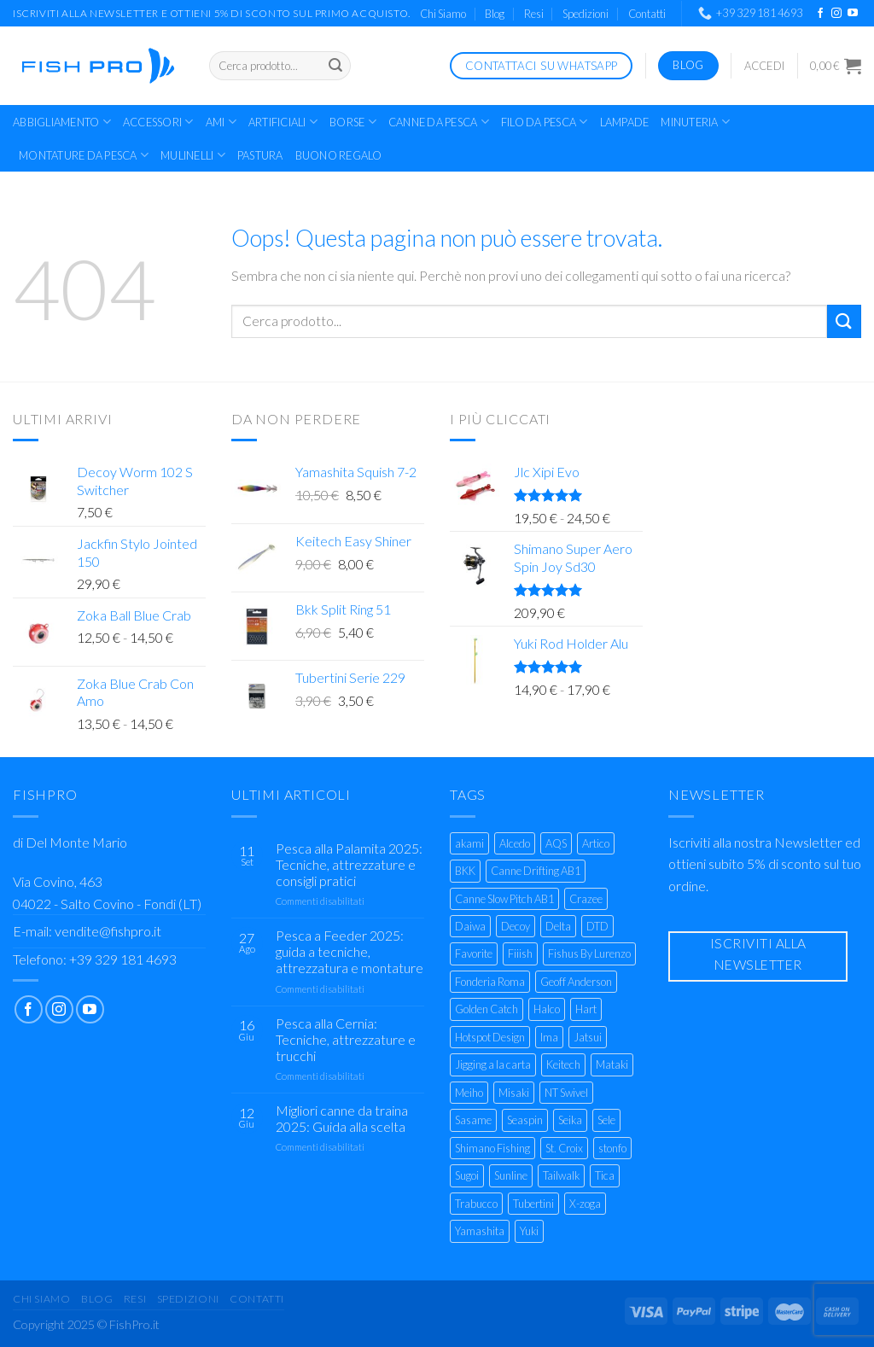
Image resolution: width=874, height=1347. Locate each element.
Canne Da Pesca (438, 122)
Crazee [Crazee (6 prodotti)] (586, 899)
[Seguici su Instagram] (836, 14)
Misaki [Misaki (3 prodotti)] (513, 1092)
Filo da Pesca (544, 122)
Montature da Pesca (84, 155)
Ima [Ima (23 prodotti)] (549, 1037)
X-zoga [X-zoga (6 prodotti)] (585, 1203)
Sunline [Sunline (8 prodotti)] (510, 1175)
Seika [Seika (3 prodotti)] (570, 1120)
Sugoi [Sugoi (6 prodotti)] (467, 1175)
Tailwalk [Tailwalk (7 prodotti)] (561, 1175)
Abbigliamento (62, 122)
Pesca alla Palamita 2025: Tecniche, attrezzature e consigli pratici (349, 864)
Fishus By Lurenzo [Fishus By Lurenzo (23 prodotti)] (589, 953)
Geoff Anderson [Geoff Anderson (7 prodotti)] (576, 981)
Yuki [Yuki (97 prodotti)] (529, 1231)
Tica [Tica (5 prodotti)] (605, 1175)
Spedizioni (585, 13)
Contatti (647, 13)
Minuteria (695, 122)
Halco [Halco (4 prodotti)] (546, 1009)
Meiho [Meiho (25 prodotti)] (469, 1092)
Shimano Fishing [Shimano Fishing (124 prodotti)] (492, 1148)
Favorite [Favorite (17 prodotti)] (473, 953)
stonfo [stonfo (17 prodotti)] (612, 1148)
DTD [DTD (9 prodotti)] (597, 926)
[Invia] (335, 65)
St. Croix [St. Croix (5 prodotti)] (564, 1148)
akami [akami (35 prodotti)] (469, 843)
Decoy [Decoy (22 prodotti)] (515, 926)
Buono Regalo (338, 155)
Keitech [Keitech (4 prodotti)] (563, 1064)
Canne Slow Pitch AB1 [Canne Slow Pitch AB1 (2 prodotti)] (504, 899)
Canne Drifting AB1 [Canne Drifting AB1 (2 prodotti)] (535, 871)
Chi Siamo (443, 13)
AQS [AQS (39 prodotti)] (556, 843)
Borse (352, 122)
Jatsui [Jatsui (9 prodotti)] (588, 1037)
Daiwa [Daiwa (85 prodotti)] (470, 926)
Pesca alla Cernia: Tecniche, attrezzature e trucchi (346, 1039)
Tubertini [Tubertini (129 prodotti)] (533, 1203)
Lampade (625, 122)
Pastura (260, 155)
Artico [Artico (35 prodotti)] (595, 843)
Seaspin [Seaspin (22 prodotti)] (525, 1120)
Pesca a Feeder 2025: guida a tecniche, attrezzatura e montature (349, 951)
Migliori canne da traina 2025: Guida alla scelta (342, 1118)
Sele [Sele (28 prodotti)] (606, 1120)
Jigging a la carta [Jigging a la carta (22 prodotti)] (493, 1064)
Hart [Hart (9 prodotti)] (586, 1009)
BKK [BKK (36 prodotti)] (465, 871)
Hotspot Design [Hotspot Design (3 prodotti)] (490, 1037)
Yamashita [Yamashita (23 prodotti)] (479, 1231)
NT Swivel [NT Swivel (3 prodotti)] (566, 1092)
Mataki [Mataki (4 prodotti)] (612, 1064)
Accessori (158, 122)
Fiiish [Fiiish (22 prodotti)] (520, 953)
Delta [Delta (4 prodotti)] (558, 926)
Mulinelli (192, 155)
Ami (221, 122)
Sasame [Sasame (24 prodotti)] (473, 1120)
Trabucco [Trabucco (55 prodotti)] (476, 1203)
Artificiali (283, 122)
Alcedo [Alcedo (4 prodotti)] (514, 843)
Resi (534, 13)
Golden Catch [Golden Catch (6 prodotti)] (486, 1009)
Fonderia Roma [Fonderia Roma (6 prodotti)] (490, 981)
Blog (494, 13)
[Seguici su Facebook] (820, 14)
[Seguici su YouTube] (853, 14)
